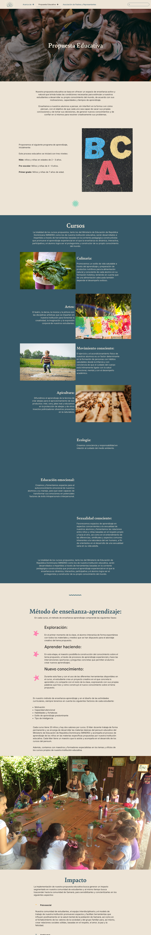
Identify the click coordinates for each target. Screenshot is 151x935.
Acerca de (28, 4)
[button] (75, 905)
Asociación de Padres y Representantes (79, 4)
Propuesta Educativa (48, 4)
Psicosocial (45, 905)
